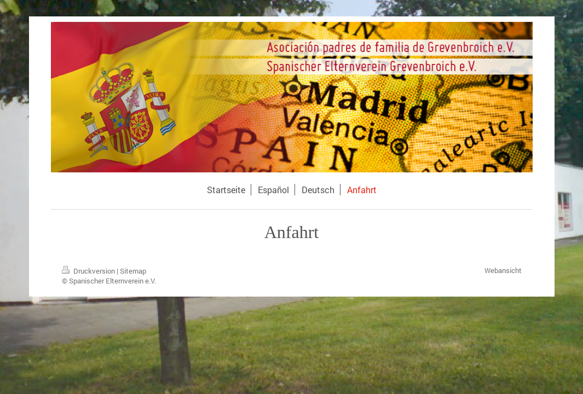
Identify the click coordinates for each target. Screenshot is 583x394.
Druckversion (89, 270)
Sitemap (133, 270)
